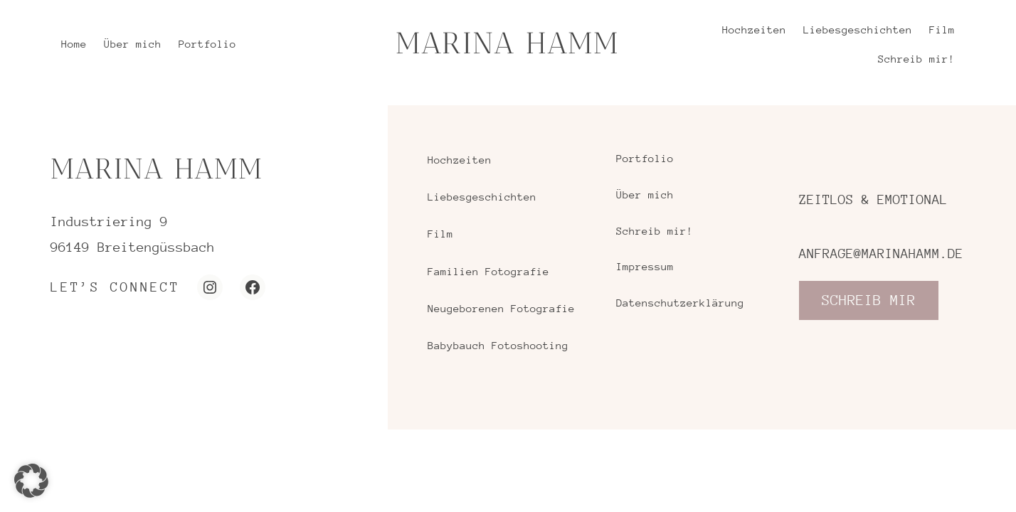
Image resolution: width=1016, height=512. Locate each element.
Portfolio (645, 158)
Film (440, 234)
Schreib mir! (654, 231)
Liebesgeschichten (482, 197)
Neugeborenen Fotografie (501, 308)
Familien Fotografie (488, 271)
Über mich (645, 194)
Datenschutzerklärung (680, 303)
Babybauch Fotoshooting (498, 345)
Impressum (645, 266)
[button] (31, 480)
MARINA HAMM (508, 43)
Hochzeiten (460, 160)
